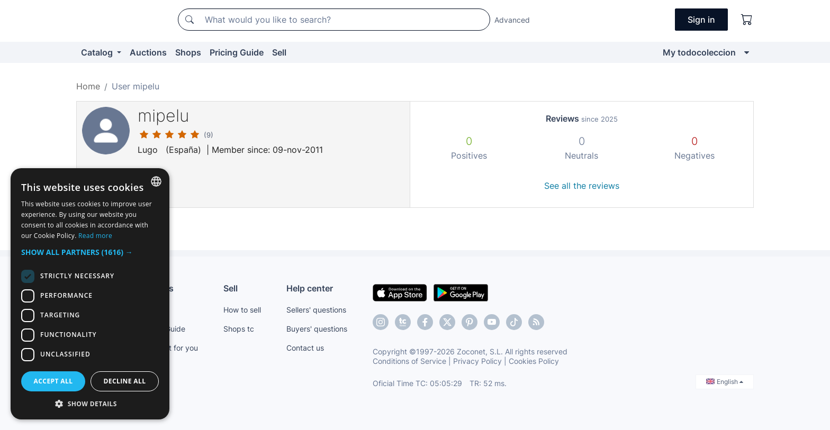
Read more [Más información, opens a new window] (95, 235)
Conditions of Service (409, 360)
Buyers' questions (316, 328)
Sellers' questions (316, 309)
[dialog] (90, 293)
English (724, 382)
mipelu (163, 115)
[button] (90, 252)
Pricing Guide (237, 52)
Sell (279, 52)
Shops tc (238, 328)
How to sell (242, 309)
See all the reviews (581, 185)
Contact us (305, 347)
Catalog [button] (98, 52)
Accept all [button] (53, 381)
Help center (309, 288)
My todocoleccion (699, 52)
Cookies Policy (534, 360)
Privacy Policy (477, 360)
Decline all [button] (125, 381)
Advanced (512, 19)
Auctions (148, 52)
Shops (188, 52)
